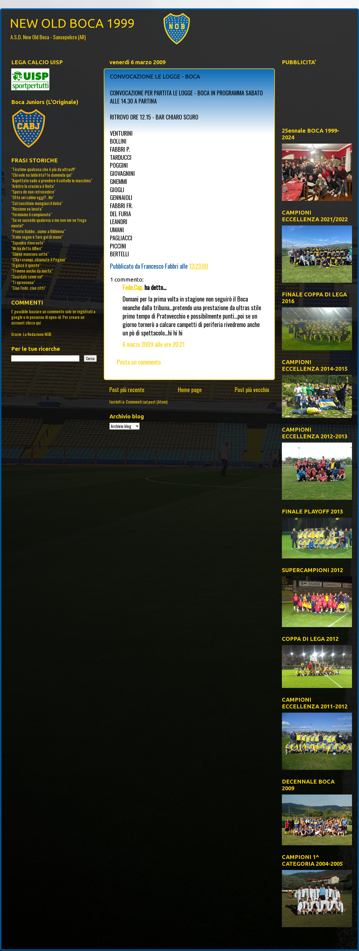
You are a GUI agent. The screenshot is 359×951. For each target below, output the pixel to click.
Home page (190, 389)
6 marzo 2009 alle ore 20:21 (154, 344)
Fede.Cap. (133, 287)
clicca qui (33, 323)
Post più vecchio (252, 389)
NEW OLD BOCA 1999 (72, 23)
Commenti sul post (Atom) (146, 402)
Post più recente (126, 389)
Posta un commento (139, 361)
